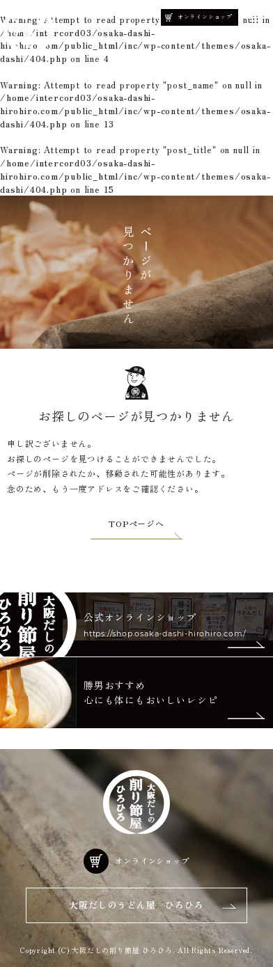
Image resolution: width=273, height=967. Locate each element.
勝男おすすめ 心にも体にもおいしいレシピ (150, 692)
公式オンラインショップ (140, 617)
